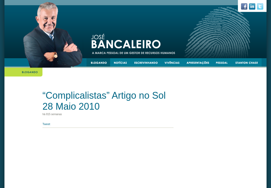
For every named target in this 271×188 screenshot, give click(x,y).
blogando (100, 63)
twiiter (262, 8)
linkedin (254, 8)
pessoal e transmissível (224, 63)
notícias (122, 63)
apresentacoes (200, 63)
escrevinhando (148, 63)
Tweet (46, 124)
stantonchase (248, 63)
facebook (246, 8)
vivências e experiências (174, 63)
